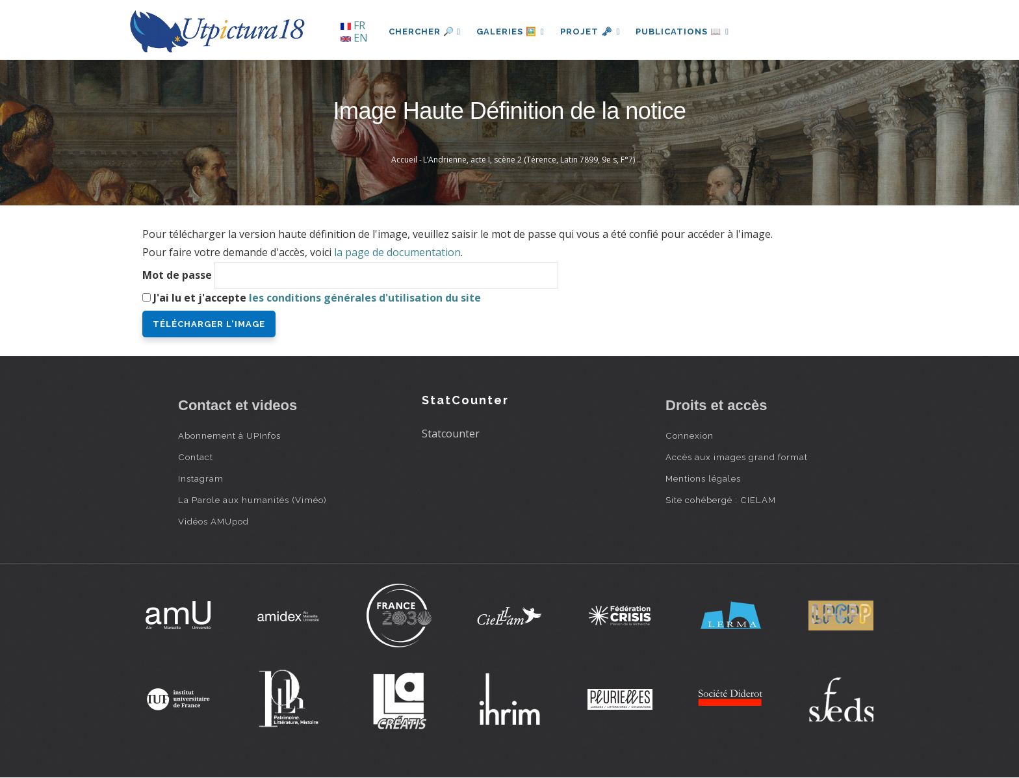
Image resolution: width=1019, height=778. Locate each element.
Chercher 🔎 (425, 31)
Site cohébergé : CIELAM (720, 500)
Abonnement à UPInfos (229, 435)
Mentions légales (703, 478)
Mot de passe (177, 275)
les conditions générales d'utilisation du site (365, 298)
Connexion (689, 435)
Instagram (201, 478)
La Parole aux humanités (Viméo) (252, 500)
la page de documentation (397, 252)
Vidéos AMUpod (213, 521)
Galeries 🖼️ (510, 31)
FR (353, 25)
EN (354, 38)
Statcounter (451, 433)
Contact (195, 457)
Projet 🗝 (590, 31)
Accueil (404, 159)
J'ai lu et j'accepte (317, 298)
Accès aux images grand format (736, 457)
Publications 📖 (682, 31)
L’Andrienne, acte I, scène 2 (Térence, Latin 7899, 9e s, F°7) (529, 159)
